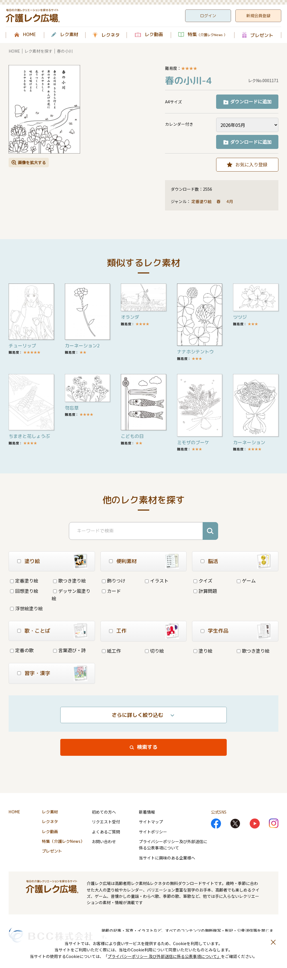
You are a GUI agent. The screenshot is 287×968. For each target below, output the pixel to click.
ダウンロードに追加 (251, 101)
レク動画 (154, 34)
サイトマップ (151, 822)
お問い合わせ (104, 841)
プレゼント (261, 35)
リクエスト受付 (106, 822)
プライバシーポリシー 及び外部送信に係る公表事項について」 (164, 956)
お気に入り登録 (251, 164)
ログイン (208, 15)
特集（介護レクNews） (63, 841)
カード (111, 590)
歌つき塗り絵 (69, 580)
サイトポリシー (153, 832)
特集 (207, 34)
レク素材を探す (38, 51)
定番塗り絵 (201, 201)
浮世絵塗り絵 (26, 608)
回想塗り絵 (24, 590)
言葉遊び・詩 (69, 650)
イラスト (156, 580)
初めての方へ (104, 812)
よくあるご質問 (106, 832)
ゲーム (246, 580)
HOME (29, 34)
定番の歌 (22, 650)
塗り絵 (202, 650)
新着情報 (147, 812)
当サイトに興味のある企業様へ (167, 858)
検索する (147, 747)
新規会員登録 (258, 15)
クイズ (202, 580)
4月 (230, 201)
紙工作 (111, 650)
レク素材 (69, 34)
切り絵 (154, 650)
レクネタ (110, 35)
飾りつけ (113, 580)
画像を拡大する (32, 162)
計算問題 (205, 590)
